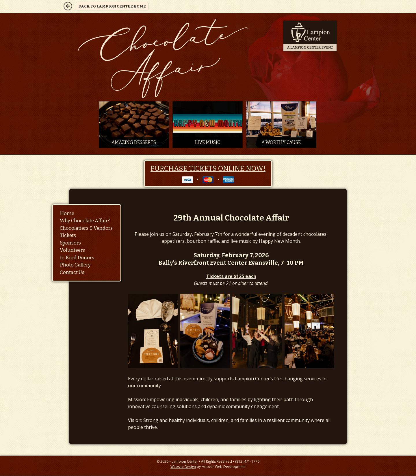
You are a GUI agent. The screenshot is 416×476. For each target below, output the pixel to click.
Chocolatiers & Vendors (86, 228)
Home (67, 213)
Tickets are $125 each (231, 276)
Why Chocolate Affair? (85, 221)
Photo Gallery (75, 265)
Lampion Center (185, 461)
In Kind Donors (77, 258)
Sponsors (70, 243)
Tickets (68, 235)
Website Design (183, 466)
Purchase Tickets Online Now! (208, 168)
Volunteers (72, 250)
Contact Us (72, 272)
